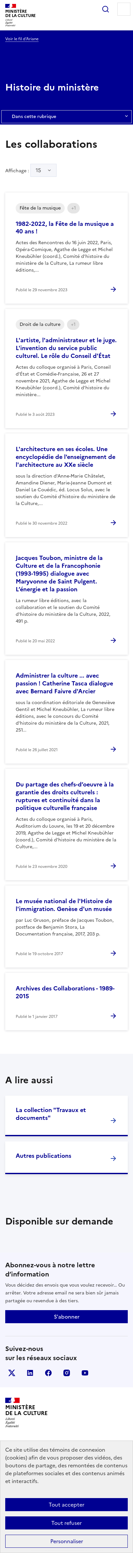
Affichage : (31, 170)
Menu (123, 9)
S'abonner (66, 1317)
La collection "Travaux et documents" (51, 1114)
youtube (84, 1372)
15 (38, 170)
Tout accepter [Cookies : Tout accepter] (66, 1505)
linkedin (30, 1372)
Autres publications (43, 1155)
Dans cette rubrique (66, 117)
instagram (66, 1372)
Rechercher (105, 9)
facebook (48, 1372)
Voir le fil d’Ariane (22, 39)
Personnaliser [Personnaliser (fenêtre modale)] (66, 1541)
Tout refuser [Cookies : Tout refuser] (66, 1523)
